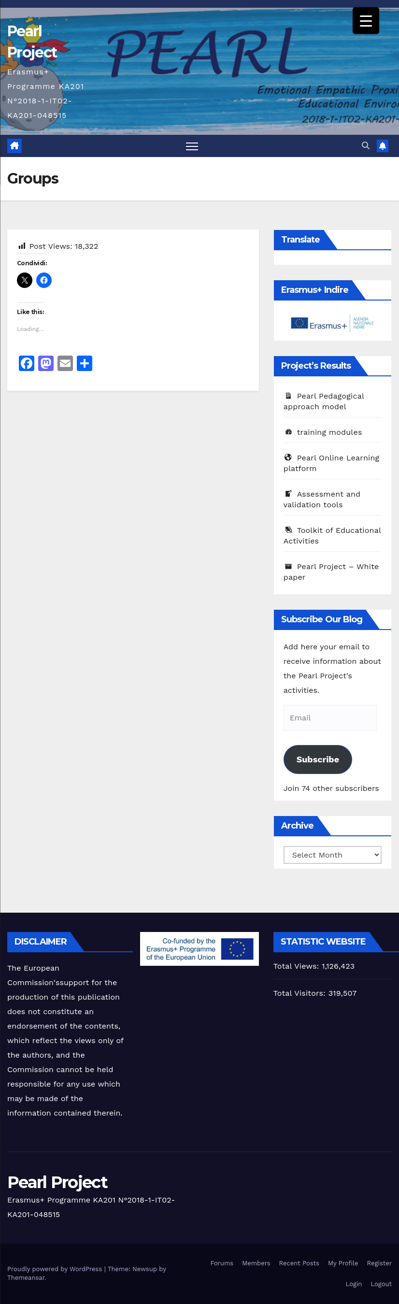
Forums (222, 1263)
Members (256, 1263)
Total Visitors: (300, 993)
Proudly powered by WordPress (55, 1269)
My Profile (343, 1263)
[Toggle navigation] (192, 146)
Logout (381, 1284)
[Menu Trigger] (366, 20)
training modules (323, 432)
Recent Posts (299, 1263)
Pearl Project (57, 1182)
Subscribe (318, 759)
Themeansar (25, 1277)
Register (379, 1263)
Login (354, 1284)
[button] (366, 145)
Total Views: (297, 966)
